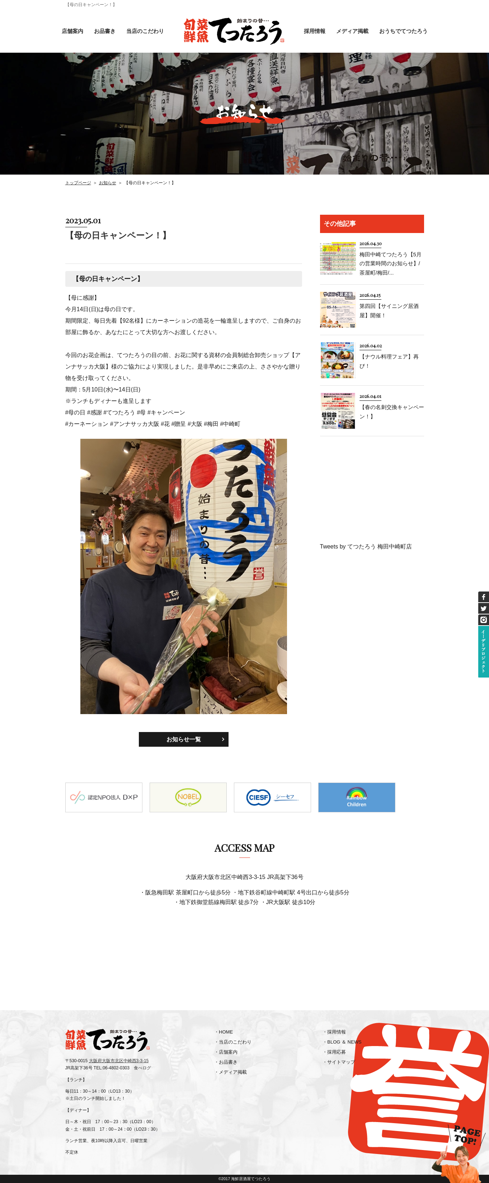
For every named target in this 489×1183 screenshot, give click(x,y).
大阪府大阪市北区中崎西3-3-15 (119, 1060)
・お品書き (226, 1062)
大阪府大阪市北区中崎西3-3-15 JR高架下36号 (244, 877)
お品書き (105, 31)
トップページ (78, 182)
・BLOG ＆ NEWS (342, 1042)
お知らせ (107, 182)
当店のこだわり (145, 31)
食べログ (142, 1067)
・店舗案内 (226, 1052)
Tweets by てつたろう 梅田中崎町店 (366, 546)
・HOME (223, 1032)
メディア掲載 (352, 31)
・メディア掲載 (230, 1072)
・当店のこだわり (232, 1042)
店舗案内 (72, 31)
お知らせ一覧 (183, 739)
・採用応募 (334, 1052)
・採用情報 (334, 1032)
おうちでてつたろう (403, 31)
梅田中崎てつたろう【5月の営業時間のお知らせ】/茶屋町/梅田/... (390, 263)
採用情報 (314, 31)
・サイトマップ (339, 1062)
